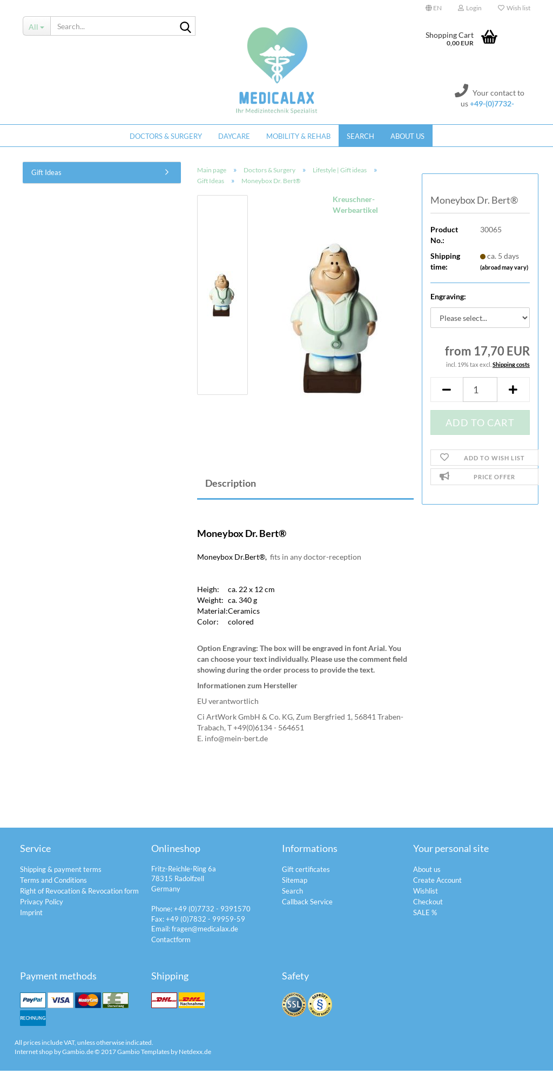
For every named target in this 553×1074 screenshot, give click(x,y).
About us (407, 136)
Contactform (171, 942)
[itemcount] (480, 392)
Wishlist (425, 894)
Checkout (428, 905)
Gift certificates (306, 872)
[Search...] (36, 26)
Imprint (31, 915)
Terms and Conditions (53, 883)
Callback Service (307, 905)
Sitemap (294, 883)
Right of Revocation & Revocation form (79, 894)
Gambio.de (77, 1054)
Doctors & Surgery (166, 136)
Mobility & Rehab (298, 136)
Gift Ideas (46, 175)
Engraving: (448, 299)
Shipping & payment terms (61, 872)
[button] (433, 8)
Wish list (514, 8)
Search (360, 136)
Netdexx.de (195, 1054)
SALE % (425, 915)
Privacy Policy (41, 905)
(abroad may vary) (504, 269)
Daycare (234, 136)
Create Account (437, 883)
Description (230, 486)
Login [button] (470, 8)
